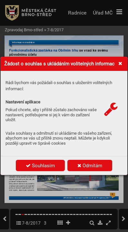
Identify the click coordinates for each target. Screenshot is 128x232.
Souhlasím (40, 166)
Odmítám (89, 166)
